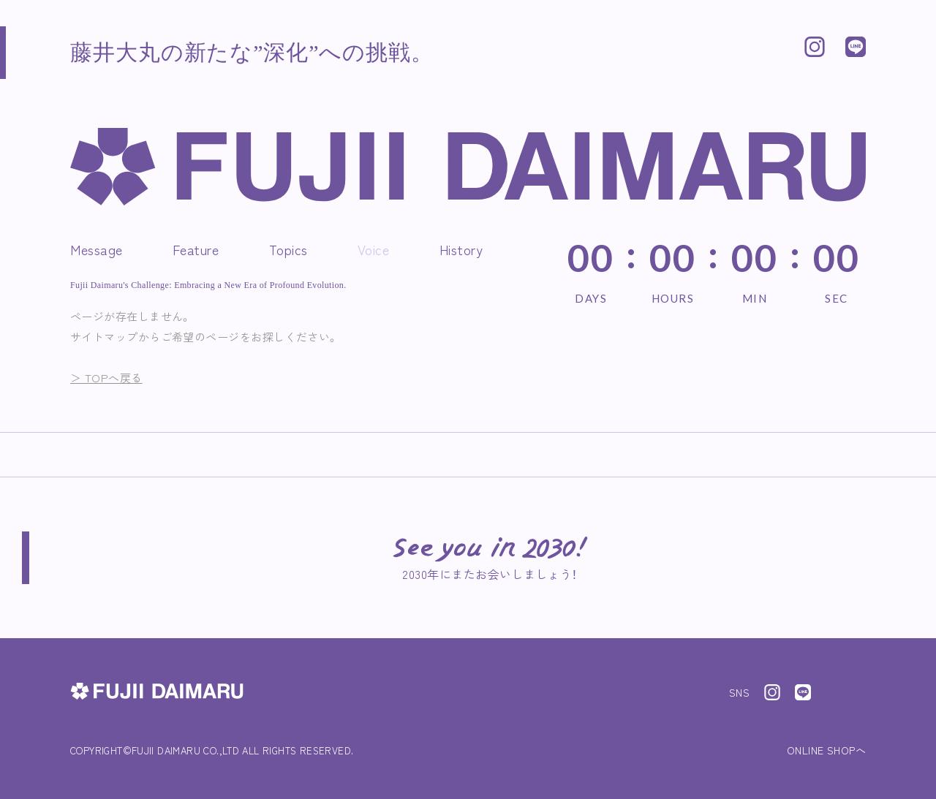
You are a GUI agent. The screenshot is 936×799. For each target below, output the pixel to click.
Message (96, 249)
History (461, 249)
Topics (288, 249)
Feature (196, 249)
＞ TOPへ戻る (106, 377)
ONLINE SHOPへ (826, 750)
